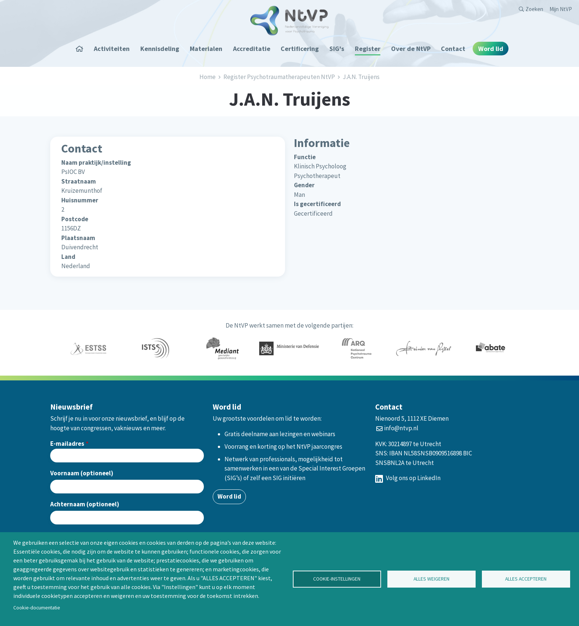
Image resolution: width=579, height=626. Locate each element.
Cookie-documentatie (36, 608)
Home (82, 48)
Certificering (300, 48)
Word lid (490, 48)
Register (367, 48)
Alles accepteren (526, 579)
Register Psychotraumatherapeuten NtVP (279, 77)
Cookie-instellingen (336, 579)
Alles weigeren (431, 579)
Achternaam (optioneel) (84, 504)
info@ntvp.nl (401, 428)
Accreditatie (251, 48)
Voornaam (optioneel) (81, 473)
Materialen (206, 48)
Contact (453, 48)
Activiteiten (112, 48)
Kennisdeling (159, 48)
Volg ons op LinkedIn (408, 478)
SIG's (336, 48)
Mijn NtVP (560, 9)
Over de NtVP (411, 48)
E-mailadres (67, 443)
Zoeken (534, 9)
